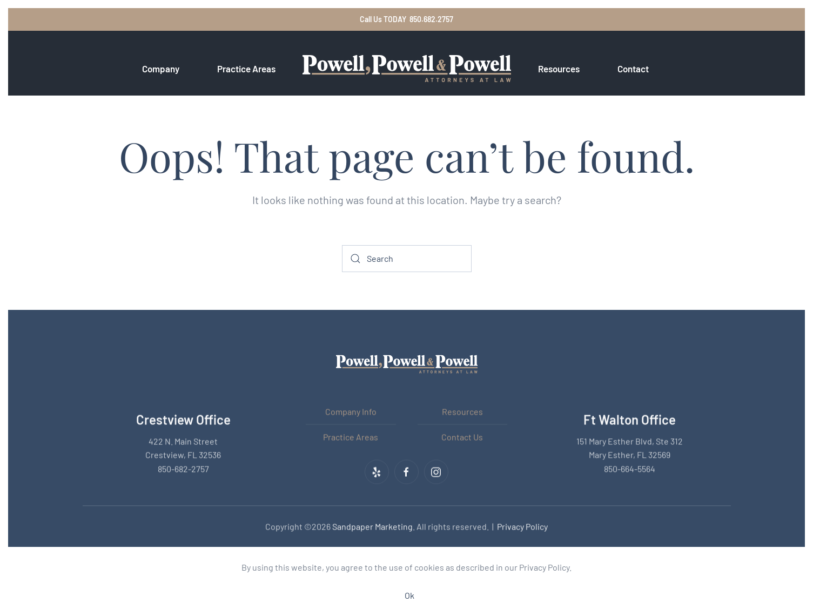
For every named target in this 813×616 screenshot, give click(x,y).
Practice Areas (350, 436)
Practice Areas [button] (246, 68)
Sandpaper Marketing (372, 525)
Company (160, 68)
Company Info (351, 410)
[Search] (407, 258)
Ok (409, 595)
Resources (462, 410)
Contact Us (462, 436)
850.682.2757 (431, 19)
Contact (633, 68)
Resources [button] (559, 68)
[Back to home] (407, 69)
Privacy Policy (522, 525)
